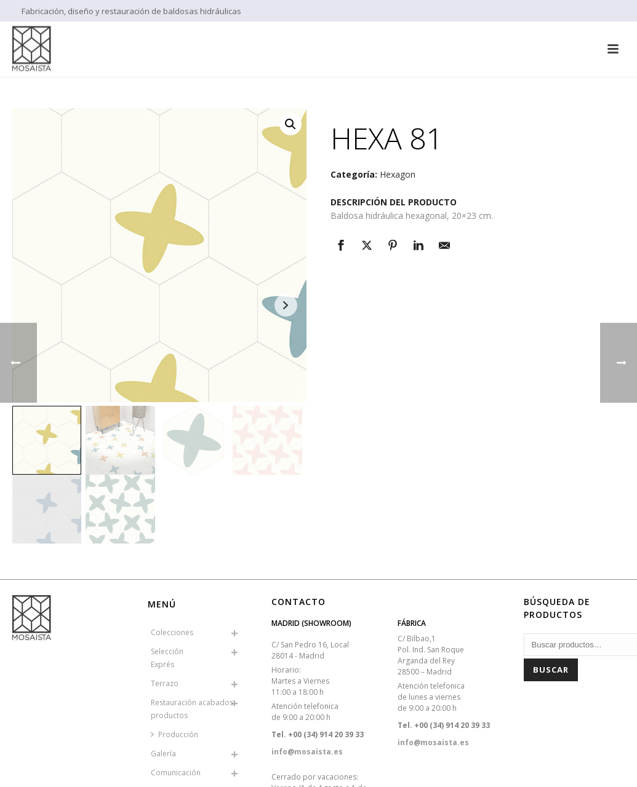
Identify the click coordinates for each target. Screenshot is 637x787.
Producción (174, 734)
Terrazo (164, 683)
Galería (163, 753)
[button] (290, 124)
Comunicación (176, 772)
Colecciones (172, 632)
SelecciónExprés (167, 658)
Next (285, 305)
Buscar (551, 669)
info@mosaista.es (307, 751)
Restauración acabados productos (192, 709)
